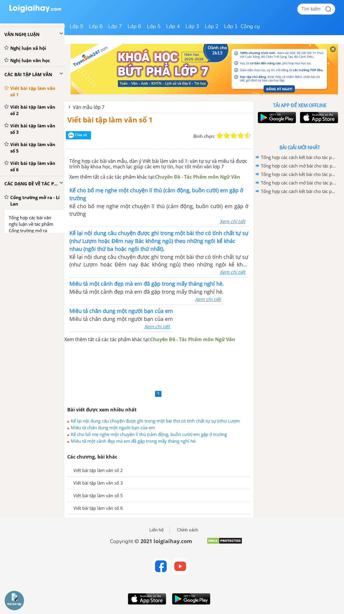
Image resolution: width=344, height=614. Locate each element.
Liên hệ (156, 530)
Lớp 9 (76, 26)
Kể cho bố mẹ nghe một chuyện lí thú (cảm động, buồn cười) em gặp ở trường (149, 434)
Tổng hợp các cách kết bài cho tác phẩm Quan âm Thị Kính (298, 157)
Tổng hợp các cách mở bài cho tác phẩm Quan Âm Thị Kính (298, 166)
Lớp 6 (134, 26)
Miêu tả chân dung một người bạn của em (113, 427)
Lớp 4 (173, 26)
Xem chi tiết (232, 221)
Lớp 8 (96, 26)
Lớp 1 (231, 26)
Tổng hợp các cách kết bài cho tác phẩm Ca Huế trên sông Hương (298, 174)
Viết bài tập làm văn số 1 (110, 119)
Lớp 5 (154, 26)
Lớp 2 (212, 26)
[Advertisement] (158, 366)
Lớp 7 (115, 26)
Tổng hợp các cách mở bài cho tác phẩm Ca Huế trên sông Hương (298, 183)
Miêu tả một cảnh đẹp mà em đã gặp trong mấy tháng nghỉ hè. (134, 441)
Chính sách (187, 530)
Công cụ (250, 26)
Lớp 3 (192, 26)
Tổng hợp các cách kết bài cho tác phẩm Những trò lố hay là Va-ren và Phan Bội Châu (298, 191)
